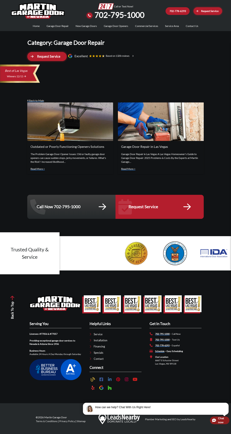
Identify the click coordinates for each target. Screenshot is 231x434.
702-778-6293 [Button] (176, 11)
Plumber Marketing (156, 421)
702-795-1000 (162, 336)
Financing (99, 349)
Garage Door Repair (58, 25)
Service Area (172, 25)
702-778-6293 (162, 348)
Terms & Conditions (46, 423)
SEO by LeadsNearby (183, 421)
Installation (100, 343)
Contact (99, 361)
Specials (98, 355)
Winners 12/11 (16, 78)
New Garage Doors (86, 25)
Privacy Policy (67, 423)
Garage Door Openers (116, 25)
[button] (207, 11)
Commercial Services (146, 25)
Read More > (37, 171)
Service (98, 336)
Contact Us (192, 25)
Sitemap (81, 423)
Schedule (159, 353)
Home (36, 25)
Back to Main (35, 103)
